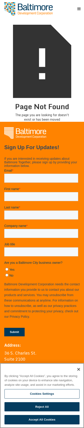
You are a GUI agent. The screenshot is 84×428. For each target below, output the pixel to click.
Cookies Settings (42, 393)
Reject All (42, 406)
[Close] (79, 369)
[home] (27, 9)
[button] (78, 9)
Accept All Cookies (42, 419)
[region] (42, 395)
